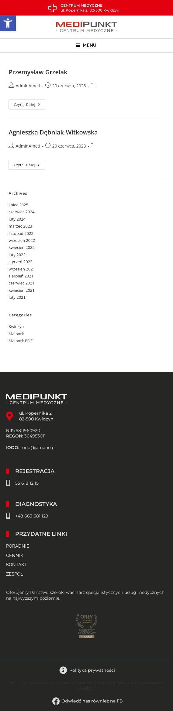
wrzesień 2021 (22, 269)
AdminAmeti (28, 86)
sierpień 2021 (21, 276)
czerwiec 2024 (21, 211)
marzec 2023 (20, 226)
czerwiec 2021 (21, 283)
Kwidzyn (16, 326)
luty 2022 (17, 254)
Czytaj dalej (29, 103)
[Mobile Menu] (86, 45)
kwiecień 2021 (21, 290)
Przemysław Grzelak (38, 72)
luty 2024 (17, 219)
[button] (8, 23)
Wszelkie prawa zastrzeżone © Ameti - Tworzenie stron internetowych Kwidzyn (87, 685)
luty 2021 (17, 297)
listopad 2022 (21, 233)
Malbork (16, 333)
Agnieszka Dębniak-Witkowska (53, 132)
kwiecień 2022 (21, 247)
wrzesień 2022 (22, 240)
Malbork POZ (21, 340)
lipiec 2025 (18, 204)
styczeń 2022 (20, 261)
